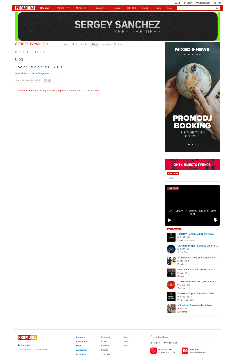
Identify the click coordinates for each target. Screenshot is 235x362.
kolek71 (170, 178)
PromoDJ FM (165, 349)
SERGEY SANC (30, 44)
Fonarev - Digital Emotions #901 (196, 234)
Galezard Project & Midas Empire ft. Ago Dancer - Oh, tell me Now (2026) (198, 246)
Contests (105, 345)
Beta (169, 8)
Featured (62, 8)
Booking (44, 8)
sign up (30, 90)
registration (172, 343)
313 (181, 261)
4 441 (182, 297)
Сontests (101, 8)
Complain (81, 354)
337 (181, 309)
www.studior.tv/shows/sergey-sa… (33, 73)
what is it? (42, 349)
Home (66, 44)
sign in (52, 90)
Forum (145, 8)
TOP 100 (131, 8)
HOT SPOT (173, 188)
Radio (158, 8)
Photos (84, 44)
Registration (204, 3)
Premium (80, 337)
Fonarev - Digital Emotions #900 (196, 293)
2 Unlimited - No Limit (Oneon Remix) (198, 257)
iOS (173, 352)
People (117, 8)
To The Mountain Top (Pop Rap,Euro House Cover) (198, 281)
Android (164, 352)
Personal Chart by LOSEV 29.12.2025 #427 (198, 269)
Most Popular (174, 229)
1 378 (182, 249)
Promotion (81, 341)
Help (78, 345)
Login (189, 3)
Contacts (118, 44)
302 (181, 273)
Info (125, 345)
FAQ (218, 3)
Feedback (106, 44)
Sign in (156, 343)
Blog (94, 44)
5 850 (182, 285)
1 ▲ (18, 80)
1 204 (182, 237)
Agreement (81, 350)
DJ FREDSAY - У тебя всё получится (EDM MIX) (192, 212)
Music (82, 8)
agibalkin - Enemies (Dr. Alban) (195, 305)
